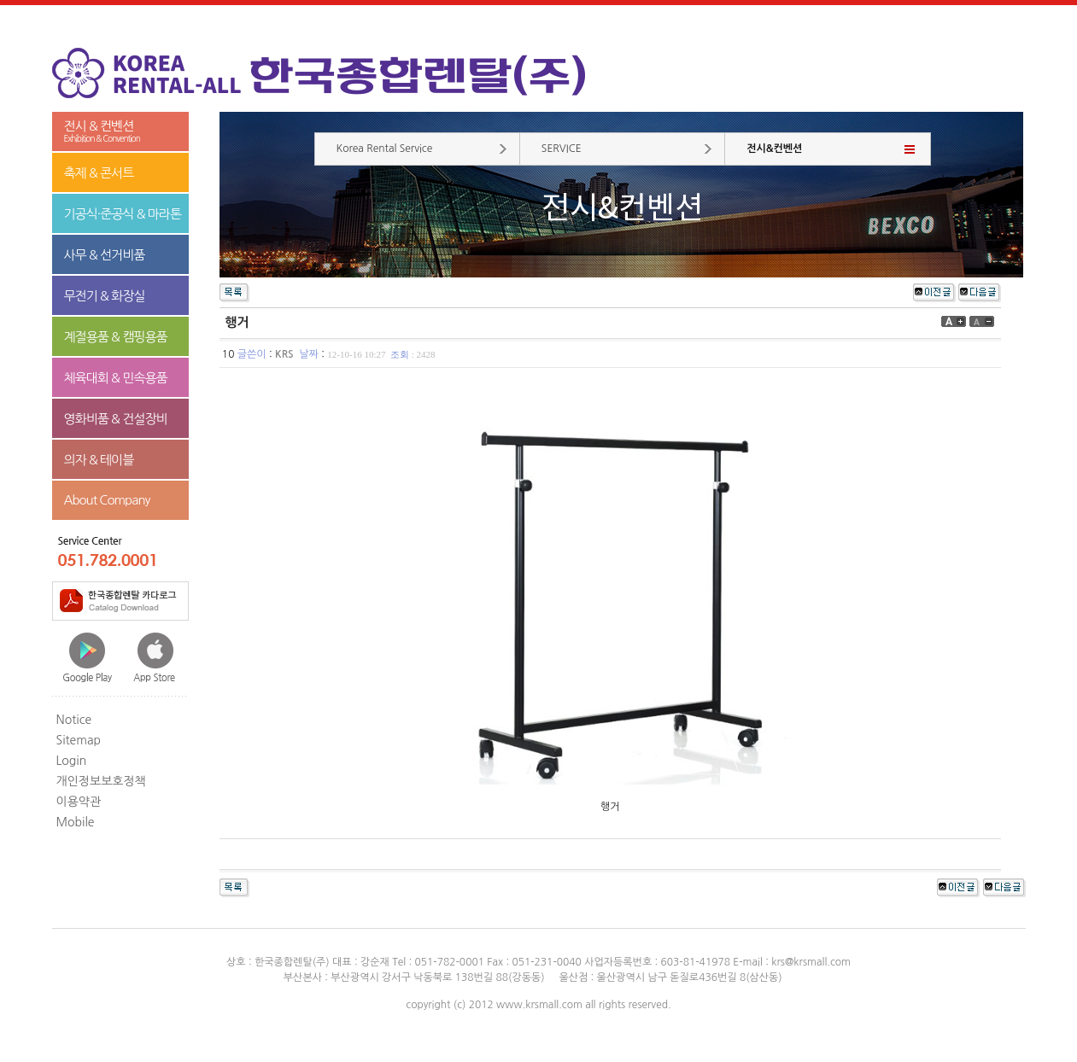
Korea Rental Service (385, 148)
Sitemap (79, 740)
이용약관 (79, 802)
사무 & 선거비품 (104, 254)
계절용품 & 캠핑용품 (115, 336)
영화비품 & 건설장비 (115, 418)
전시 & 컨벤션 (120, 132)
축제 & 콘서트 (99, 172)
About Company (107, 499)
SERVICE (561, 148)
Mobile (75, 822)
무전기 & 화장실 (104, 295)
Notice (74, 720)
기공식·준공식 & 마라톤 (123, 213)
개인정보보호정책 (101, 781)
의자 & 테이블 (99, 459)
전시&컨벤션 (774, 148)
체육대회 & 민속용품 (115, 377)
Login (71, 761)
